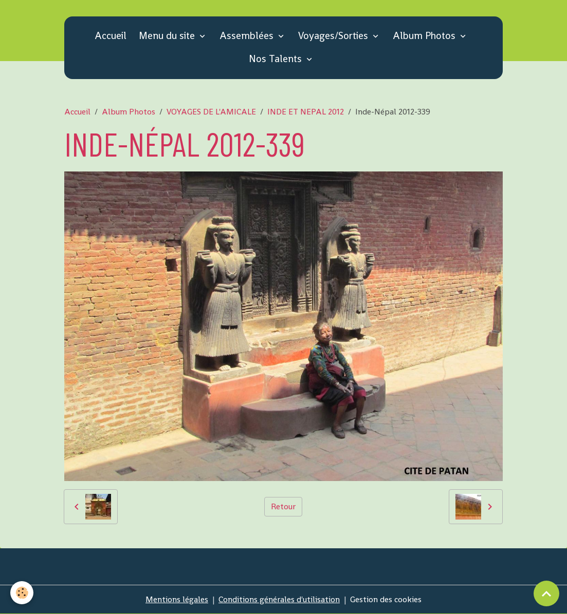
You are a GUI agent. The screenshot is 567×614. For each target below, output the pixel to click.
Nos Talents (276, 58)
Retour (283, 506)
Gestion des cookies (386, 599)
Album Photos (425, 35)
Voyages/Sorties (334, 35)
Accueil (110, 35)
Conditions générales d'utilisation (279, 599)
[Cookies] (21, 592)
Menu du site (168, 35)
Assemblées (248, 35)
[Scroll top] (546, 593)
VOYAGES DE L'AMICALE (211, 111)
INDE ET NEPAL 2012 (305, 111)
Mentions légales (176, 599)
